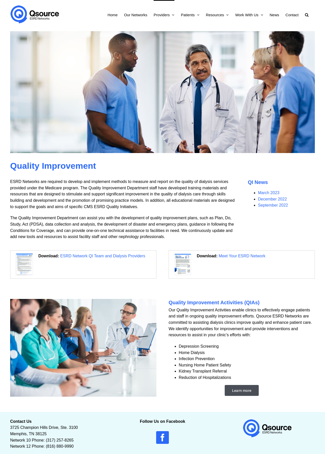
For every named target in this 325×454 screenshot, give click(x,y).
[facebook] (162, 437)
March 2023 (269, 193)
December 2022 (272, 199)
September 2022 (273, 205)
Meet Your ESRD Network (242, 256)
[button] (306, 14)
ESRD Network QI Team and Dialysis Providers (102, 256)
